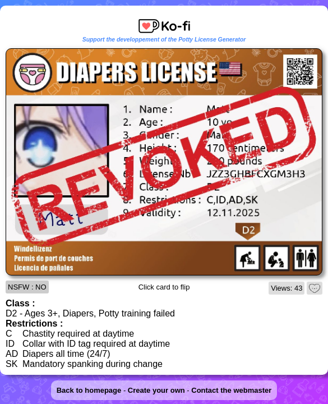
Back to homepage (89, 390)
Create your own (156, 390)
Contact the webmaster (231, 390)
